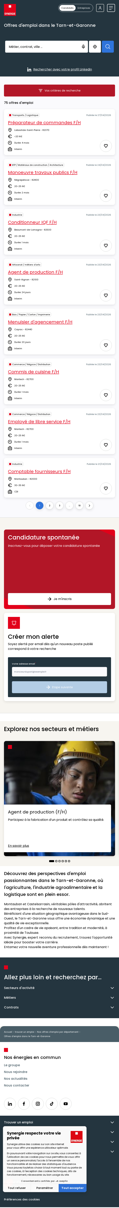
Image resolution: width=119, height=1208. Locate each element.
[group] (75, 8)
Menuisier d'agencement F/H (40, 322)
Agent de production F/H (35, 272)
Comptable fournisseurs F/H (39, 471)
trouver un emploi (24, 1031)
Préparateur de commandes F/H (44, 123)
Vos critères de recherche (67, 92)
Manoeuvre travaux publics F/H (42, 172)
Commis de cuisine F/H (33, 372)
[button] (59, 569)
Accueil (8, 1031)
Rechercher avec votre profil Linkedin (59, 69)
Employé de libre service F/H (39, 422)
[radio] (67, 8)
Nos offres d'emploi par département (57, 1031)
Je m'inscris (60, 599)
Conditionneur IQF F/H (32, 222)
